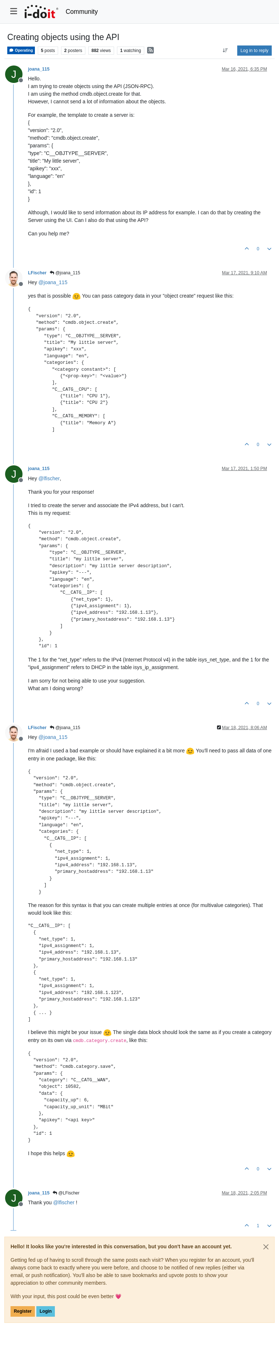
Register (23, 1311)
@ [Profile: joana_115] (53, 282)
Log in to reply (254, 50)
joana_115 (38, 69)
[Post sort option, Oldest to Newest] (225, 50)
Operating (21, 50)
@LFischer (66, 1193)
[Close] (266, 1247)
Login (46, 1311)
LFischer (37, 272)
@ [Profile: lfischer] (49, 478)
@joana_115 (65, 272)
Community (82, 11)
